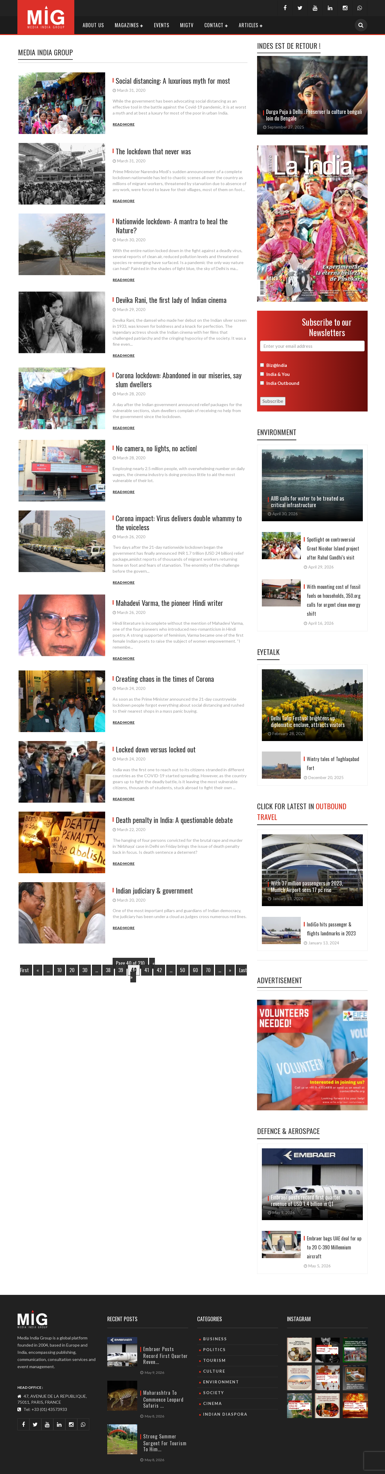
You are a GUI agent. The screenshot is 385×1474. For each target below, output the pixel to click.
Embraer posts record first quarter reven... (165, 1355)
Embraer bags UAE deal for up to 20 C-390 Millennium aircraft (334, 1247)
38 (108, 970)
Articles (248, 25)
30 (84, 970)
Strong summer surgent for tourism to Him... (165, 1442)
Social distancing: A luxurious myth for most (173, 80)
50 (182, 970)
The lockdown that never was (153, 151)
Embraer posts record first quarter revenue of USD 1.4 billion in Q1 (305, 1200)
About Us (93, 25)
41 (146, 970)
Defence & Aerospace (288, 1130)
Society (213, 1392)
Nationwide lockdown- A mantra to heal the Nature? (172, 225)
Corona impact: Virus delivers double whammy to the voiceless (179, 522)
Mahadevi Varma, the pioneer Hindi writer (169, 602)
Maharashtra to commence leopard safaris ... (163, 1399)
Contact (214, 25)
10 (59, 970)
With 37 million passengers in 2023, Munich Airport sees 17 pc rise (307, 886)
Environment (276, 431)
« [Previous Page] (38, 970)
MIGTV (187, 25)
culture (214, 1371)
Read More (124, 124)
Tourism (214, 1360)
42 (159, 970)
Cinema (212, 1403)
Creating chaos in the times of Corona (165, 678)
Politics (214, 1349)
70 (208, 970)
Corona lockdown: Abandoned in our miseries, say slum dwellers (178, 379)
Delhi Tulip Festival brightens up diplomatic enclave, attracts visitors (308, 721)
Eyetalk (268, 651)
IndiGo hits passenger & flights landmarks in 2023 (331, 929)
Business (215, 1338)
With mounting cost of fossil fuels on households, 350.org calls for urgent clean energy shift (333, 600)
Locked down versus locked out (156, 749)
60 (195, 970)
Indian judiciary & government (154, 890)
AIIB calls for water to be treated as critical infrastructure (307, 501)
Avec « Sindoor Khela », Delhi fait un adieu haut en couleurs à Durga (314, 114)
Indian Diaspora (225, 1414)
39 (120, 970)
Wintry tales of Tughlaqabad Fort (333, 763)
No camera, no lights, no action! (156, 447)
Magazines (127, 25)
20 (72, 970)
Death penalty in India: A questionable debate (174, 819)
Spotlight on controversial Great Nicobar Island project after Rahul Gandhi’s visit (333, 548)
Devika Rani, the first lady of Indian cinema (171, 299)
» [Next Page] (230, 970)
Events (161, 25)
